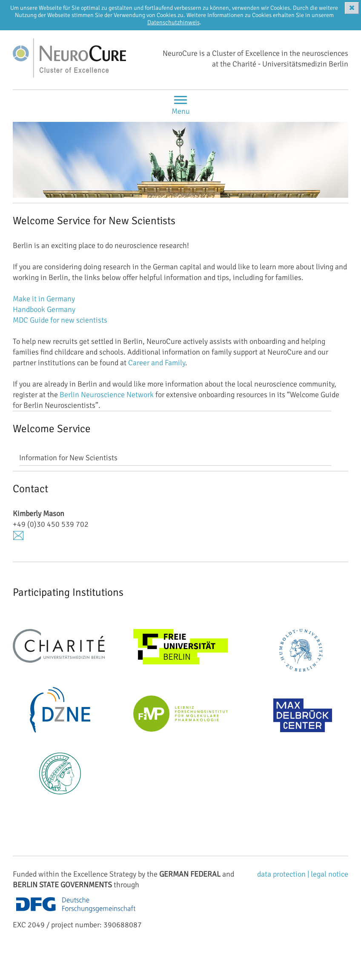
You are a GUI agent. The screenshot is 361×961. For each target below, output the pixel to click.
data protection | (284, 874)
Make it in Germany (44, 298)
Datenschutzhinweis (173, 22)
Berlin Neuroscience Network (107, 394)
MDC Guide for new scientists (60, 320)
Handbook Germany (44, 309)
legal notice (329, 874)
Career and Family (156, 362)
